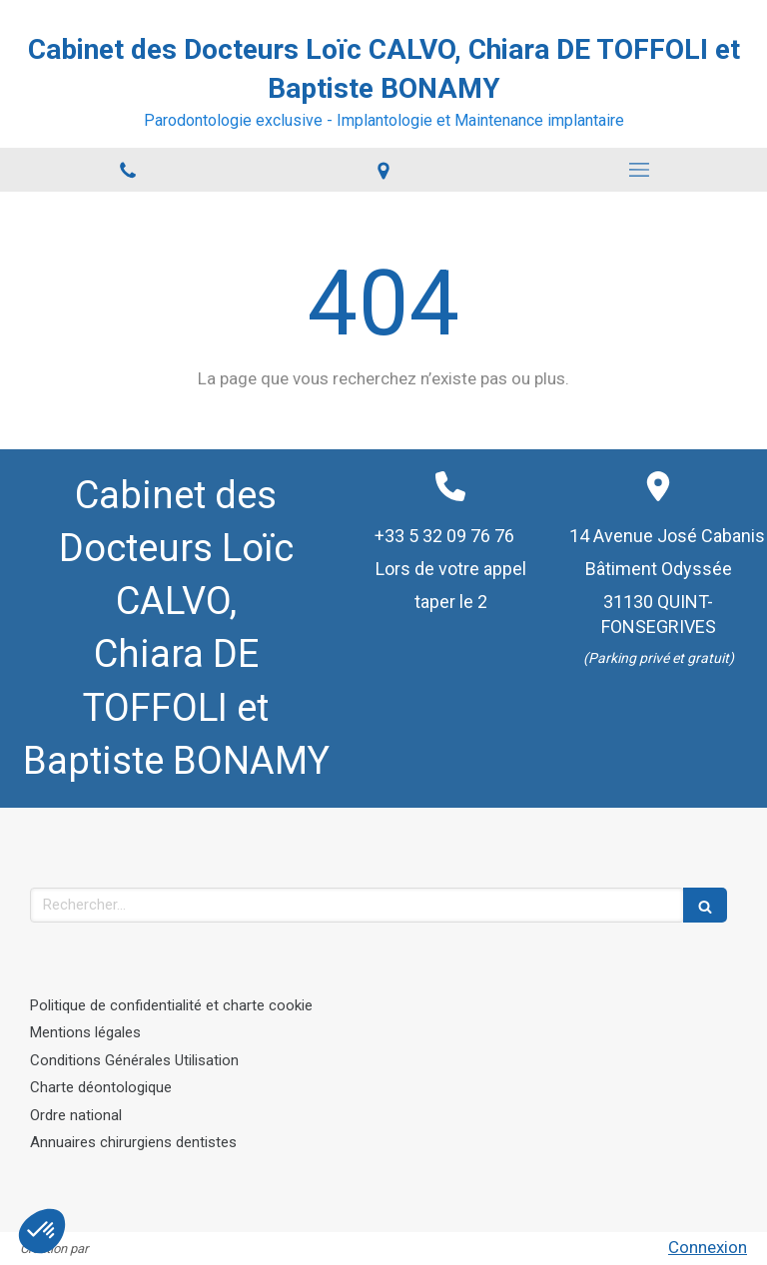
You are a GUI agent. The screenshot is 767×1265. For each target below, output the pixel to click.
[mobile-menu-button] (639, 170)
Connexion (707, 1247)
